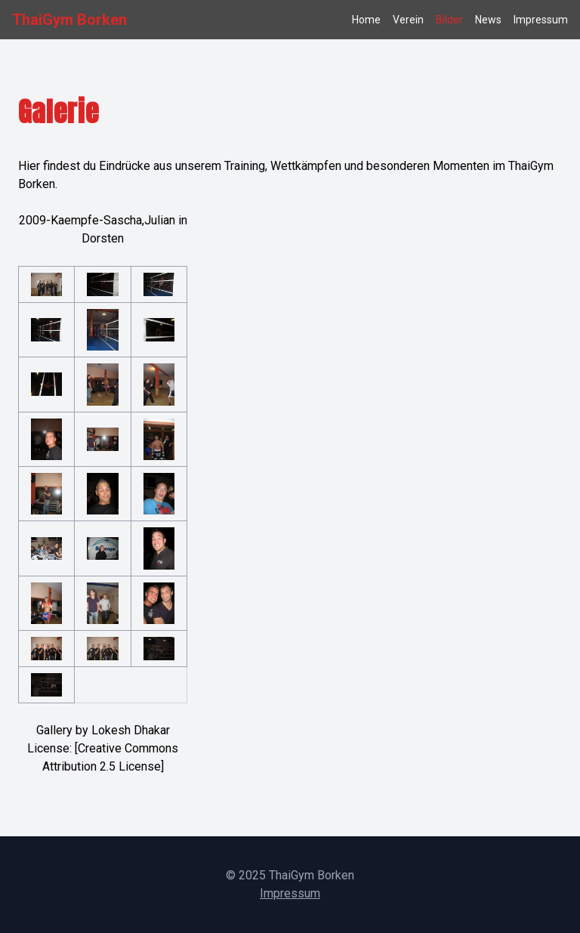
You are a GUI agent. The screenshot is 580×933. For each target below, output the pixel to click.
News (488, 20)
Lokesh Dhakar (130, 730)
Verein (408, 20)
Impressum (541, 20)
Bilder (449, 20)
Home (366, 20)
